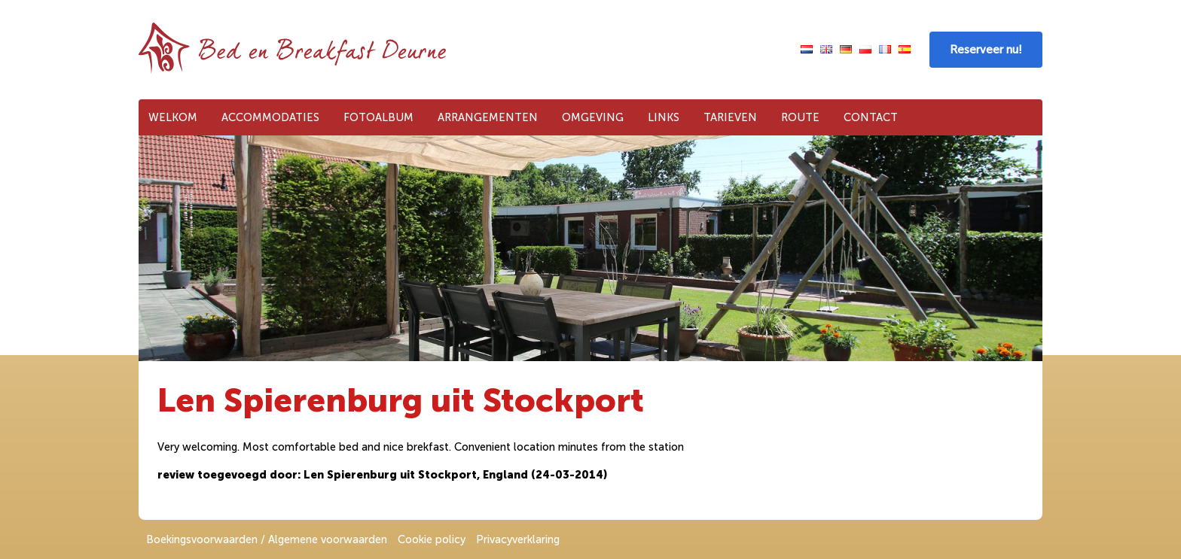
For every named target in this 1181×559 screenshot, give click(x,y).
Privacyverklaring (518, 539)
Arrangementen (488, 117)
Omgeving (593, 117)
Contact (871, 117)
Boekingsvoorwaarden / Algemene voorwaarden (266, 539)
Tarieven (730, 117)
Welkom (172, 117)
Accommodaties (270, 117)
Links (663, 117)
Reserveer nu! (986, 49)
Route (800, 117)
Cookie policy (431, 539)
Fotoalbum (378, 117)
